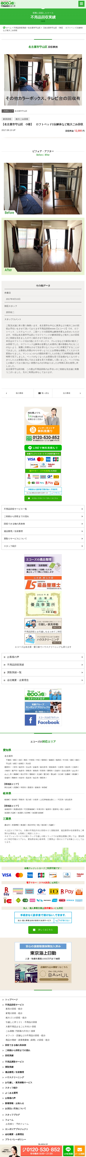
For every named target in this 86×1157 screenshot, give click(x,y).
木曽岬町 (15, 825)
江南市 (75, 767)
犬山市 (28, 767)
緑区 (15, 764)
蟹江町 (46, 774)
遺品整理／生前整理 (43, 531)
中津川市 (40, 809)
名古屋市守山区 (34, 28)
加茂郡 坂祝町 (38, 813)
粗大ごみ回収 (22, 119)
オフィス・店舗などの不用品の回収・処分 (25, 1035)
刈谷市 (21, 778)
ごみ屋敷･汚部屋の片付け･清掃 (20, 1031)
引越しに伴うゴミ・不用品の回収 (21, 1022)
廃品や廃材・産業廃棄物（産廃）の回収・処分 (28, 1040)
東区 (15, 760)
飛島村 (32, 774)
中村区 (32, 760)
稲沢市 (21, 767)
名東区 (21, 764)
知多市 (21, 771)
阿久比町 (8, 787)
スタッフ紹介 (43, 546)
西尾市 (30, 787)
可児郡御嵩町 (29, 809)
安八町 (28, 800)
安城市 (7, 778)
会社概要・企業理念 (42, 680)
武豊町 (16, 787)
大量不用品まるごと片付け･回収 (21, 1026)
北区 (20, 760)
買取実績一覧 (42, 672)
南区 (77, 760)
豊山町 (53, 774)
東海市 (35, 771)
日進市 (57, 771)
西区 (25, 760)
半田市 (23, 787)
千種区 (8, 760)
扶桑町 (67, 774)
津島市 (28, 771)
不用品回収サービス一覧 (43, 509)
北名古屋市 (65, 771)
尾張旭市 (52, 767)
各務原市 (8, 809)
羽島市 (21, 800)
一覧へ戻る (43, 393)
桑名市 (7, 825)
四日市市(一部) (34, 825)
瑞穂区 (51, 760)
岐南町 (7, 800)
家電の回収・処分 (14, 1013)
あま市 (75, 771)
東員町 (23, 825)
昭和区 (44, 760)
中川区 (65, 760)
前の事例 (19, 393)
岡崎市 (14, 778)
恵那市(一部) (58, 809)
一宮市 (14, 767)
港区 (72, 760)
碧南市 (37, 787)
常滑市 (42, 771)
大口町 (60, 774)
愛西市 (7, 767)
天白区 (28, 764)
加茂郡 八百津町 (24, 813)
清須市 (67, 767)
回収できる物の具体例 (43, 524)
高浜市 (28, 778)
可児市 (60, 800)
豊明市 (50, 771)
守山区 (8, 764)
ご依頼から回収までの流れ (43, 516)
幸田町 (44, 787)
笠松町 (14, 800)
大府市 (60, 767)
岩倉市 (35, 767)
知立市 (35, 778)
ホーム (7, 28)
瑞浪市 (48, 809)
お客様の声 (42, 657)
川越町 (51, 825)
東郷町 (16, 774)
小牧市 (7, 771)
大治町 (39, 774)
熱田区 (58, 760)
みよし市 (8, 774)
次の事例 (66, 393)
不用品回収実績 (19, 28)
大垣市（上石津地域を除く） (44, 800)
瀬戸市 (14, 771)
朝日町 (44, 825)
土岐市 (67, 809)
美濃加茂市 (17, 809)
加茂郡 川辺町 (10, 813)
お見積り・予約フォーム (17, 1124)
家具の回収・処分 (14, 1009)
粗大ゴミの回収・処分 (16, 1017)
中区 (38, 760)
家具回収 (7, 119)
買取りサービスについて (43, 538)
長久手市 (24, 774)
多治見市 (68, 800)
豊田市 (42, 778)
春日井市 (43, 767)
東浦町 (75, 774)
